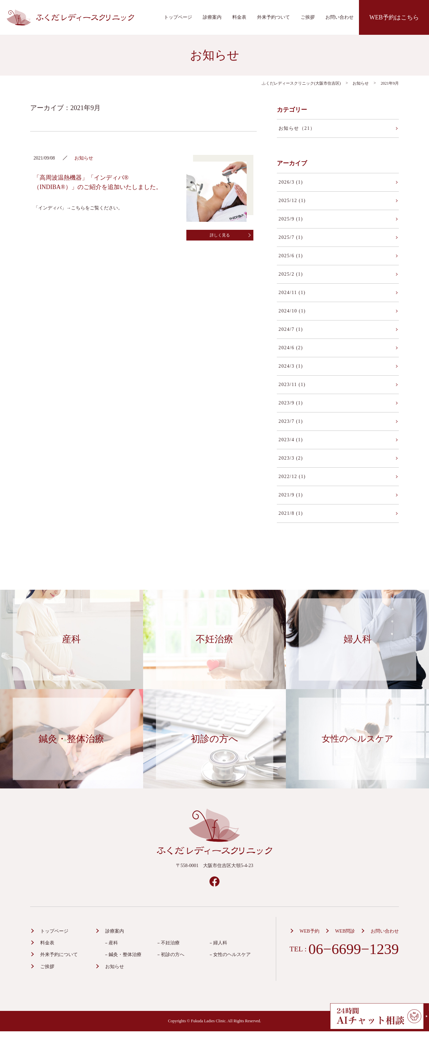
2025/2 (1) (291, 274)
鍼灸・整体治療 (125, 954)
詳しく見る (220, 235)
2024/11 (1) (292, 292)
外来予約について (59, 954)
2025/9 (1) (291, 218)
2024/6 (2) (291, 347)
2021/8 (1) (291, 513)
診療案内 (212, 17)
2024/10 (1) (292, 310)
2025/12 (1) (292, 200)
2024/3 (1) (291, 366)
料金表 (239, 17)
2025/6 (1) (291, 255)
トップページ (178, 17)
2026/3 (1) (291, 182)
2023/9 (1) (291, 402)
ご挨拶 (308, 17)
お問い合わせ (339, 17)
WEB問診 (345, 931)
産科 (113, 942)
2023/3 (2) (291, 458)
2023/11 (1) (292, 384)
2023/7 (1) (291, 421)
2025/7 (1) (291, 237)
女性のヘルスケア (232, 954)
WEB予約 (309, 931)
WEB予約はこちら (394, 17)
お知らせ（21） (297, 128)
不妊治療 (170, 942)
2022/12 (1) (292, 476)
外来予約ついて (273, 17)
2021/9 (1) (291, 494)
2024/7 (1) (291, 329)
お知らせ (114, 966)
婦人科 (220, 942)
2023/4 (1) (291, 439)
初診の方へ (172, 954)
